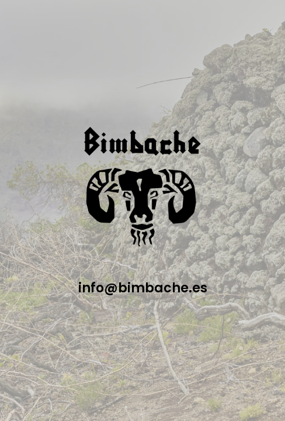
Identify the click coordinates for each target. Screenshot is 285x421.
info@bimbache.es (142, 288)
